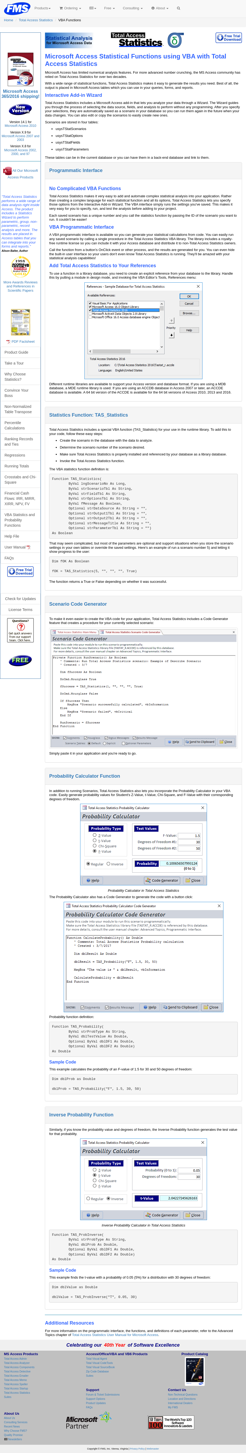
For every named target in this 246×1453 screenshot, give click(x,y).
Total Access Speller (16, 1384)
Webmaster (153, 1448)
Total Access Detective (17, 1371)
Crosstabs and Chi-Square (20, 479)
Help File (12, 536)
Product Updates (96, 1403)
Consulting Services (15, 1422)
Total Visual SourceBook (100, 1367)
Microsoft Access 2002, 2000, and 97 (20, 152)
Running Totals (17, 466)
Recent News (12, 1426)
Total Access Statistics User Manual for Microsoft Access (115, 1335)
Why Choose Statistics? (15, 377)
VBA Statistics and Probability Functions (20, 520)
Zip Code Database (97, 1371)
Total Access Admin (15, 1358)
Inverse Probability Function (81, 1114)
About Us (9, 1418)
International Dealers (180, 1403)
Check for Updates (20, 599)
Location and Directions (182, 1398)
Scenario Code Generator (78, 604)
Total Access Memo (15, 1380)
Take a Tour (14, 363)
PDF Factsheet (23, 342)
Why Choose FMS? (15, 1430)
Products (42, 8)
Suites (7, 1397)
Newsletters (14, 1439)
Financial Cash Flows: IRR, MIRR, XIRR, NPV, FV (20, 498)
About (160, 8)
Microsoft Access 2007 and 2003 (20, 138)
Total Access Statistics (36, 20)
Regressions (15, 455)
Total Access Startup (16, 1388)
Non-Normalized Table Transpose (18, 409)
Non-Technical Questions (182, 1394)
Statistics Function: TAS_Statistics (88, 415)
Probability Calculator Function (84, 776)
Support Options (95, 1398)
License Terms (20, 610)
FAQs (9, 558)
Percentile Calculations (15, 425)
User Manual (18, 547)
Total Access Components (19, 1367)
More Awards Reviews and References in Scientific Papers (20, 286)
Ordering (70, 8)
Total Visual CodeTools (99, 1363)
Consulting (133, 8)
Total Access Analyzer (17, 1363)
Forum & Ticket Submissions (103, 1394)
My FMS (173, 1407)
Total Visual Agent (96, 1358)
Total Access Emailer (16, 1375)
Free (109, 8)
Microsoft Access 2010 (20, 126)
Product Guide (16, 352)
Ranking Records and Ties (19, 441)
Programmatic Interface (75, 170)
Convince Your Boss (16, 393)
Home (8, 20)
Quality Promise (13, 1435)
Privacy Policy (137, 1448)
